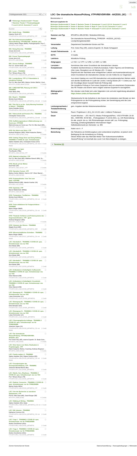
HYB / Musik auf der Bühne (18, 164)
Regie (94, 26)
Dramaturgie (96, 24)
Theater (35, 21)
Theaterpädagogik (33, 23)
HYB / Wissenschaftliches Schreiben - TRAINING (26, 232)
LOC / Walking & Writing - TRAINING (21, 401)
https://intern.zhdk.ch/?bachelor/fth (85, 94)
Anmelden (132, 2)
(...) (52, 30)
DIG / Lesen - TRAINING (17, 71)
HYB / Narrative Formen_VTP (19, 171)
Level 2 (35, 25)
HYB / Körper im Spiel (16, 149)
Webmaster (133, 446)
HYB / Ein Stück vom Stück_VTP (20, 130)
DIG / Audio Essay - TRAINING (19, 32)
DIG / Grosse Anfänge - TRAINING (21, 63)
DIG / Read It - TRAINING (17, 97)
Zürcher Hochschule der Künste (19, 446)
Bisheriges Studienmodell (22, 21)
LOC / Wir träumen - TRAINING (19, 410)
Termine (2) (59, 144)
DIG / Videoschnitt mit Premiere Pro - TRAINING (25, 114)
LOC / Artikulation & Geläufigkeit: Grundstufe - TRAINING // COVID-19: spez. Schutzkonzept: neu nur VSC (26, 283)
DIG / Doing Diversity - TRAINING (20, 49)
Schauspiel (95, 28)
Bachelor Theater (19, 23)
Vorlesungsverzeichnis (28, 7)
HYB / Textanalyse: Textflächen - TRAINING (24, 195)
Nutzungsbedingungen (120, 446)
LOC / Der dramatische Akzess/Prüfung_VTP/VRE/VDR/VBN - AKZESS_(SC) (22, 335)
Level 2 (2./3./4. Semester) (22, 25)
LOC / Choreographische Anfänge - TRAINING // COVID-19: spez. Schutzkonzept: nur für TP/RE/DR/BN (25, 322)
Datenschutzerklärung (104, 446)
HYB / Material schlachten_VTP (20, 156)
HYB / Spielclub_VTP (16, 188)
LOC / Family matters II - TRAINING (21, 354)
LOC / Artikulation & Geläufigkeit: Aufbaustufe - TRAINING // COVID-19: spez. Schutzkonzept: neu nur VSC (26, 272)
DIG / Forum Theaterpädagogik (20, 56)
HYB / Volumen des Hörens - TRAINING (22, 225)
